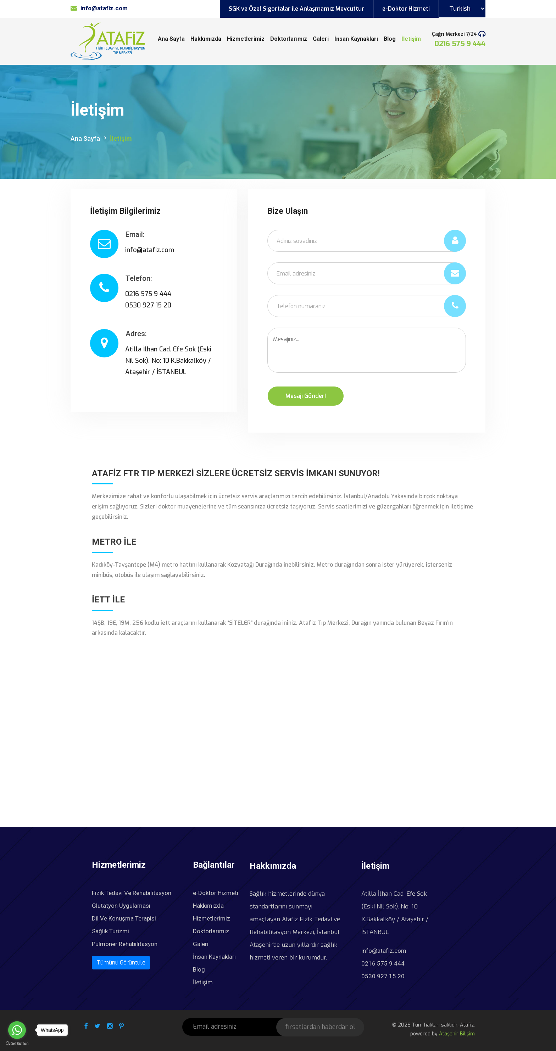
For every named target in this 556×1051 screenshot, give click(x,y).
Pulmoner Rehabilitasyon (124, 943)
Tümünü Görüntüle (120, 962)
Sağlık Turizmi (110, 931)
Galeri (321, 38)
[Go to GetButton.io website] (17, 1043)
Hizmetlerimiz (246, 38)
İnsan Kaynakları (356, 38)
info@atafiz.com (383, 950)
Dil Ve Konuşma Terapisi (124, 918)
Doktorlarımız (288, 38)
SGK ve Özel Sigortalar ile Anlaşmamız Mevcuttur (296, 8)
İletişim (411, 38)
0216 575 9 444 (459, 44)
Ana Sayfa (171, 38)
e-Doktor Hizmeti (406, 8)
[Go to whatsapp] (17, 1030)
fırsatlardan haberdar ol (320, 1027)
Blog (390, 38)
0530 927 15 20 (383, 976)
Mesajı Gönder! (305, 396)
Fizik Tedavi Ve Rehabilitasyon (131, 892)
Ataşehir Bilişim (457, 1033)
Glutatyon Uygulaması (121, 905)
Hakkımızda (205, 38)
